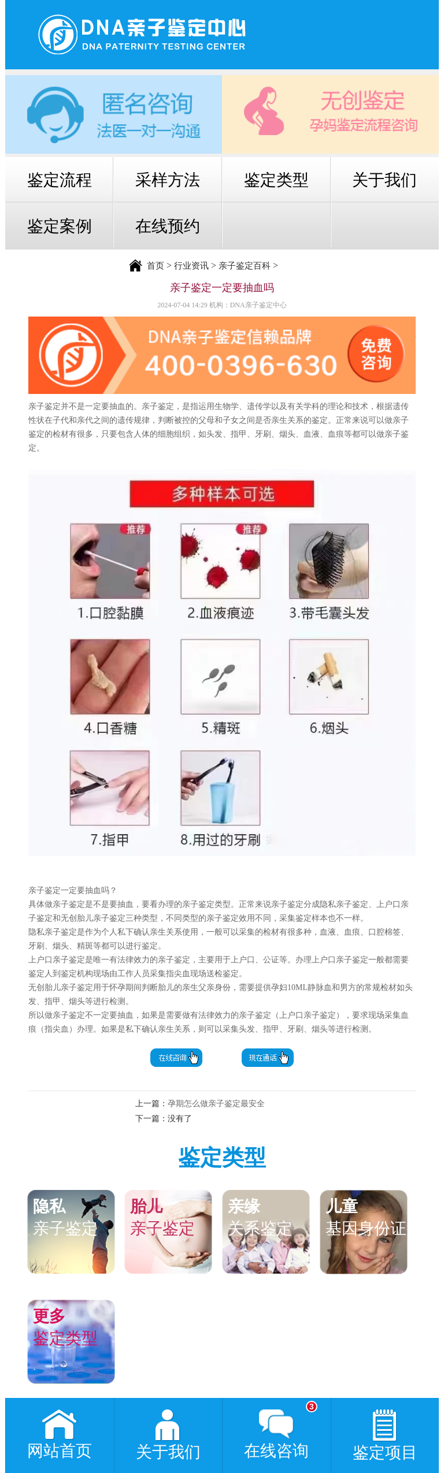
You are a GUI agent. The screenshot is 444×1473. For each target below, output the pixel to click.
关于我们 (384, 180)
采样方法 (167, 180)
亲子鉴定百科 (245, 265)
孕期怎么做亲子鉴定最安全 (216, 1103)
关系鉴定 (272, 1216)
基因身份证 (369, 1216)
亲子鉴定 (77, 1216)
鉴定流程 (59, 180)
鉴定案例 (59, 226)
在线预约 (167, 226)
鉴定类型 (276, 180)
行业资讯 (191, 265)
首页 (155, 265)
